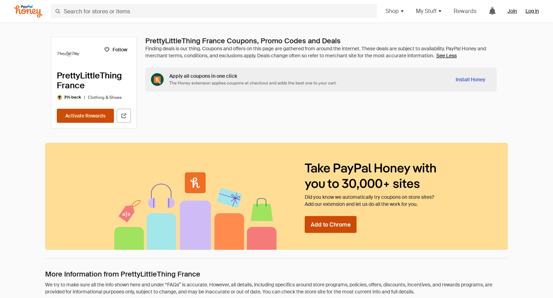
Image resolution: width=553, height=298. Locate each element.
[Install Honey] (470, 79)
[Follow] (115, 50)
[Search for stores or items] (214, 11)
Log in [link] (532, 11)
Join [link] (512, 11)
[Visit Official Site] (124, 116)
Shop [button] (395, 11)
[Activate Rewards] (85, 116)
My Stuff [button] (429, 11)
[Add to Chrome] (331, 224)
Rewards (465, 11)
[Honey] (28, 11)
